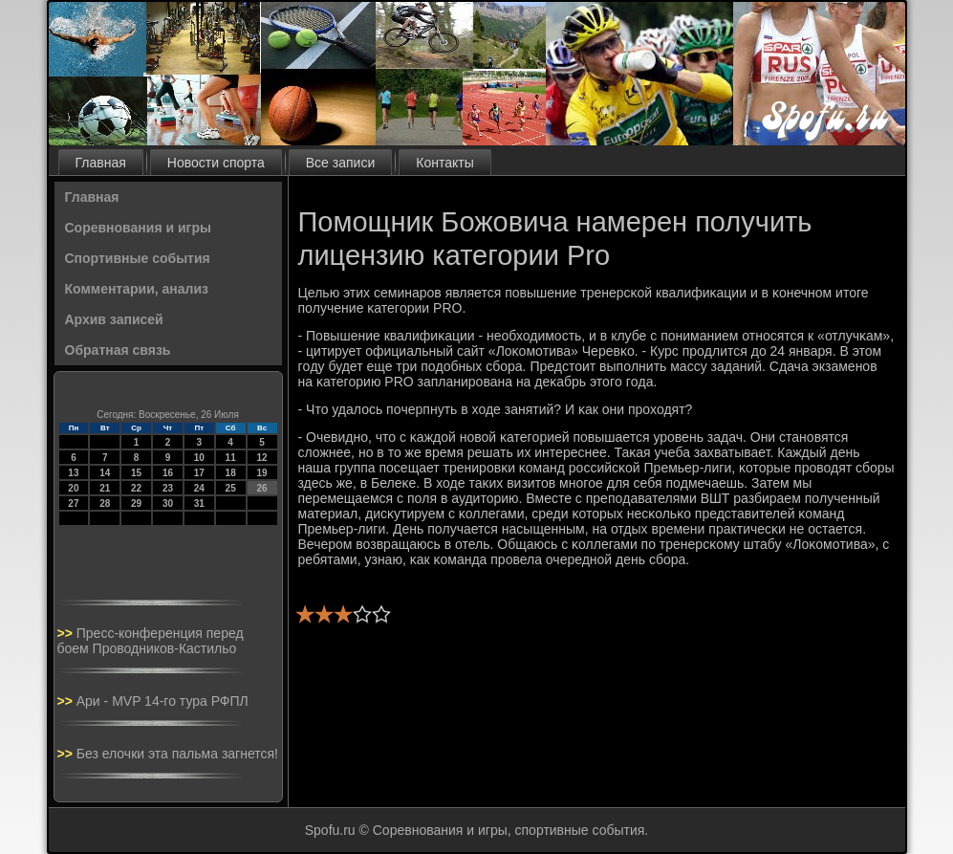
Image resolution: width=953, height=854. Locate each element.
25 (231, 488)
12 (261, 457)
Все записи (340, 162)
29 (136, 503)
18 (231, 473)
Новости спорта (216, 162)
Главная (101, 162)
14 (104, 473)
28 (104, 503)
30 (167, 503)
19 (261, 473)
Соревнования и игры (138, 227)
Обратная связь (118, 350)
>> (66, 633)
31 (199, 503)
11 (231, 457)
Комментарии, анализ (137, 288)
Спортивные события (137, 258)
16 (167, 473)
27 (73, 503)
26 (261, 488)
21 (104, 488)
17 (199, 473)
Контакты (444, 162)
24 (199, 488)
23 (167, 488)
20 (73, 488)
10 (199, 457)
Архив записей (114, 319)
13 (73, 473)
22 (136, 488)
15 (136, 473)
